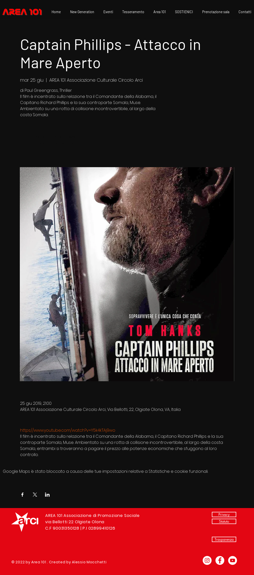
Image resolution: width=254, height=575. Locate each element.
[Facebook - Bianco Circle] (219, 560)
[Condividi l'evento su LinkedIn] (47, 495)
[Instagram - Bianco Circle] (207, 560)
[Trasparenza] (224, 539)
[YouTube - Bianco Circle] (232, 560)
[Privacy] (224, 514)
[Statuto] (224, 521)
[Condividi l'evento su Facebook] (22, 495)
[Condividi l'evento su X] (35, 495)
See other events (55, 143)
